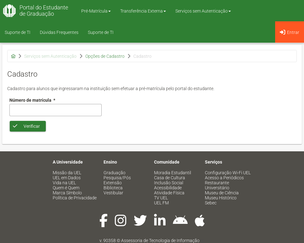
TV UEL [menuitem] (161, 197)
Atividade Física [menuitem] (169, 192)
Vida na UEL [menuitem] (64, 182)
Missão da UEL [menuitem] (67, 172)
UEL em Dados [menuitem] (67, 177)
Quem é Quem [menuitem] (66, 187)
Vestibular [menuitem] (113, 192)
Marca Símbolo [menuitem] (67, 192)
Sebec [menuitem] (210, 202)
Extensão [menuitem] (113, 182)
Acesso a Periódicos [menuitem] (224, 177)
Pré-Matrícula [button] (96, 11)
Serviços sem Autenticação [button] (203, 11)
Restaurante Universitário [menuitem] (217, 185)
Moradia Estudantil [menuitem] (172, 172)
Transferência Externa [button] (143, 11)
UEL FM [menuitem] (161, 202)
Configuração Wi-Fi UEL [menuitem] (228, 172)
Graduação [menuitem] (114, 172)
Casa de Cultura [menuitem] (169, 177)
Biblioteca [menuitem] (113, 187)
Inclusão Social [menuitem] (168, 182)
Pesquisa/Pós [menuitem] (117, 177)
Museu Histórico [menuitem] (221, 197)
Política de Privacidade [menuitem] (75, 197)
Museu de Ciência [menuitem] (222, 192)
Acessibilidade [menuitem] (168, 187)
